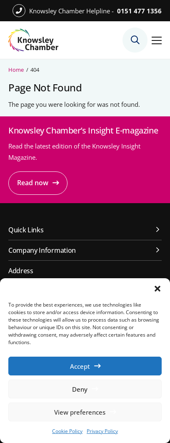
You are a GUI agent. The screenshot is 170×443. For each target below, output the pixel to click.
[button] (157, 288)
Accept (80, 366)
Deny (80, 389)
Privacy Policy (102, 431)
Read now (32, 182)
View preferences (79, 412)
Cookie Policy (67, 431)
